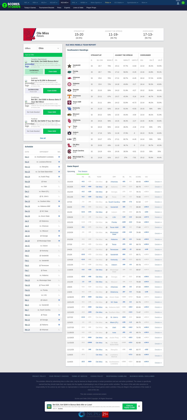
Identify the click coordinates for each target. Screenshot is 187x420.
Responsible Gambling (116, 376)
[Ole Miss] (76, 144)
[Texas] (75, 126)
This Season (82, 171)
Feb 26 (27, 295)
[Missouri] (76, 114)
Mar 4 (27, 305)
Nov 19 (27, 177)
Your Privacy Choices (59, 376)
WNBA (84, 3)
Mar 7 (27, 310)
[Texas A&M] (77, 102)
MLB (43, 3)
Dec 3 (27, 191)
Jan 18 (27, 241)
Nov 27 (27, 186)
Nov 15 (27, 172)
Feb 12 (27, 275)
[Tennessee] (77, 96)
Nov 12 (27, 167)
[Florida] (75, 71)
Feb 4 (27, 265)
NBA (35, 3)
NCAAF (53, 3)
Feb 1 (27, 256)
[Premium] (183, 3)
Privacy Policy (39, 376)
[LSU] (74, 138)
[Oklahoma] (76, 120)
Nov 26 (27, 182)
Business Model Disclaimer (142, 376)
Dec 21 (27, 211)
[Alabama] (76, 83)
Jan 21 (27, 246)
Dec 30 (27, 216)
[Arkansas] (76, 77)
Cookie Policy (97, 376)
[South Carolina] (78, 150)
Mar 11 (27, 315)
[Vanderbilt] (76, 65)
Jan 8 (27, 226)
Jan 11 (27, 231)
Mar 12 (27, 320)
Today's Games (30, 8)
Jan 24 (27, 251)
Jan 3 (27, 221)
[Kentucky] (76, 108)
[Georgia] (76, 89)
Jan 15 (27, 236)
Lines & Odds (78, 8)
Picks (59, 8)
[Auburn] (75, 132)
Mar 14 (27, 330)
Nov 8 (27, 162)
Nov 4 (27, 157)
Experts (67, 8)
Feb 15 (27, 280)
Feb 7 (27, 270)
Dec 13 (27, 201)
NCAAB (64, 3)
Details (158, 182)
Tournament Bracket (46, 8)
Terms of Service (80, 376)
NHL (74, 3)
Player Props (91, 8)
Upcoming (71, 171)
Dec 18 (27, 206)
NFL (26, 3)
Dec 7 (27, 196)
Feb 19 (27, 285)
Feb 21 (27, 290)
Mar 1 (27, 300)
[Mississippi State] (79, 157)
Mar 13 (27, 325)
